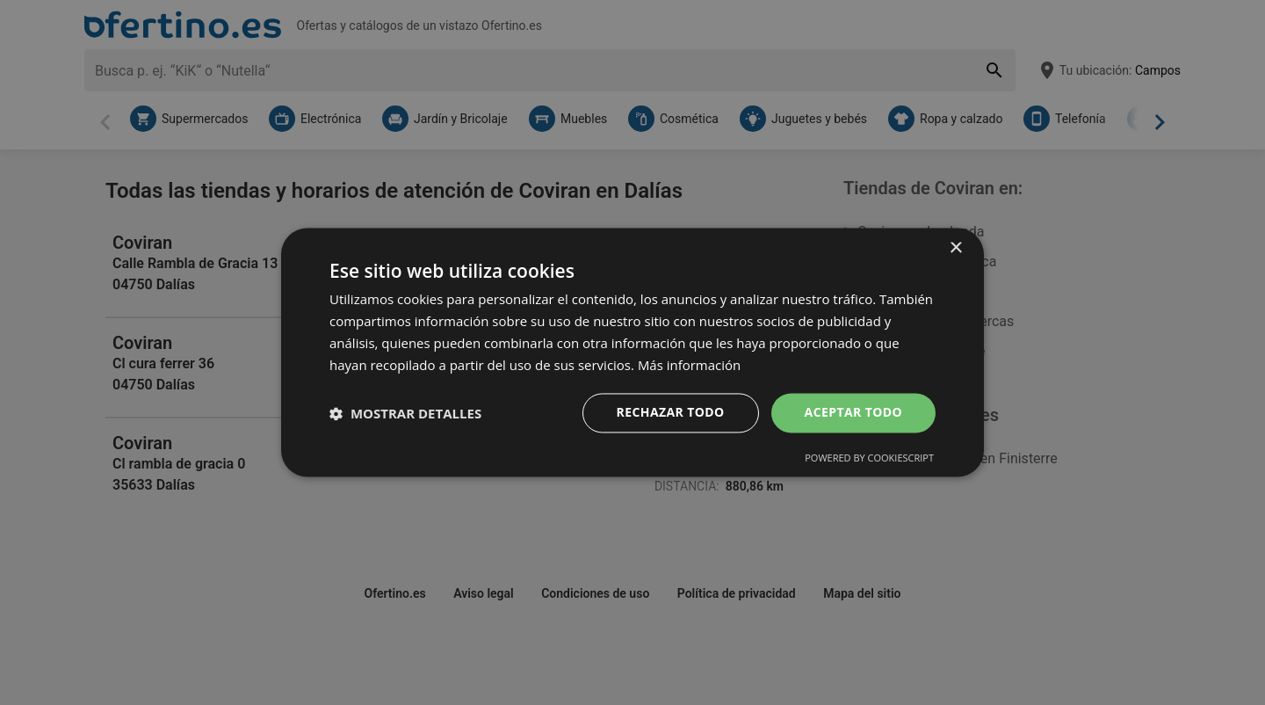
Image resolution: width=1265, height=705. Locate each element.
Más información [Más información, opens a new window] (689, 365)
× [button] (955, 248)
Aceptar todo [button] (853, 412)
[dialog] (632, 352)
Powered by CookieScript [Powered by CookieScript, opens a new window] (869, 458)
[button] (405, 413)
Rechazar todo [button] (671, 412)
